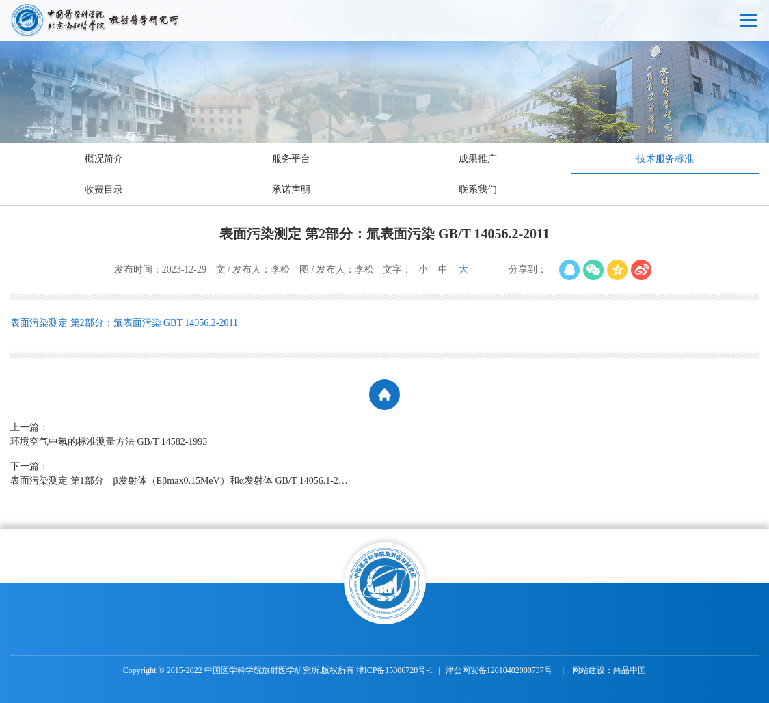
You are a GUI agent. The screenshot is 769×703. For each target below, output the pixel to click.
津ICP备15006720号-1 (394, 670)
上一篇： (181, 435)
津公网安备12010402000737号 (500, 670)
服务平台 (291, 159)
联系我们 (478, 189)
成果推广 (478, 159)
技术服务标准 (665, 159)
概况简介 (104, 159)
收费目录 (104, 189)
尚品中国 (629, 670)
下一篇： (181, 474)
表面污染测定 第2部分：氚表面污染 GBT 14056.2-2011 (125, 323)
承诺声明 (291, 189)
